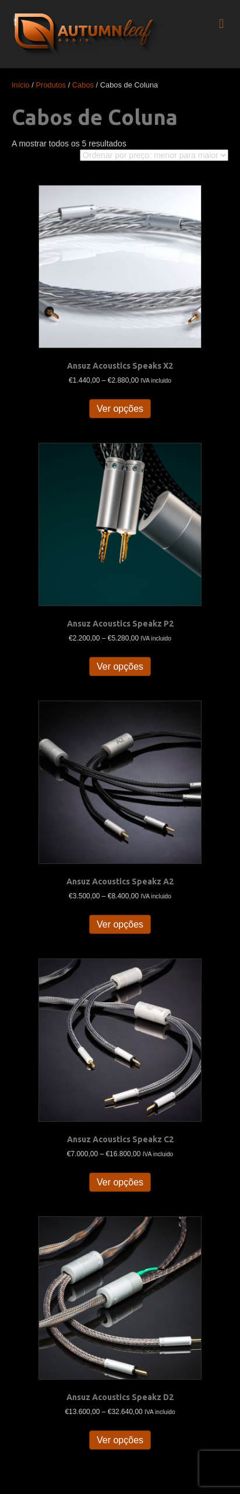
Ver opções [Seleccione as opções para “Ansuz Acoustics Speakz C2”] (120, 1182)
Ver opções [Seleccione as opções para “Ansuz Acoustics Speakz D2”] (120, 1440)
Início (21, 85)
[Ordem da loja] (154, 155)
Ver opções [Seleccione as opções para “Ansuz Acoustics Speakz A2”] (120, 924)
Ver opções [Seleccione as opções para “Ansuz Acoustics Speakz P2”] (120, 666)
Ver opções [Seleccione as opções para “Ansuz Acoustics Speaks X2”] (120, 409)
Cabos (83, 85)
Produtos (51, 85)
